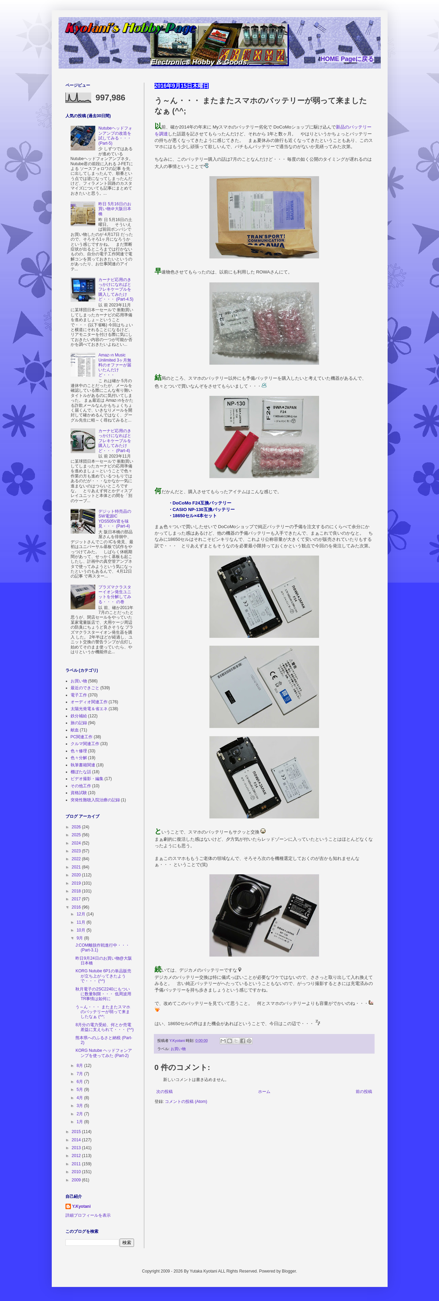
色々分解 (79, 757)
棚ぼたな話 (81, 771)
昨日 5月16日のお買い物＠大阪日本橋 (114, 209)
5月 (80, 1089)
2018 (77, 891)
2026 (77, 827)
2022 (77, 858)
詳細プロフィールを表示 (88, 1215)
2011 (77, 1164)
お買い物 (178, 1049)
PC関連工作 (82, 736)
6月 (80, 1081)
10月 (81, 930)
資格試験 (79, 792)
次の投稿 (164, 1091)
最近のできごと (85, 687)
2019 (77, 883)
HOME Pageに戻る (347, 59)
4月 (80, 1097)
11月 (81, 922)
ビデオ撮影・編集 (87, 778)
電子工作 (79, 695)
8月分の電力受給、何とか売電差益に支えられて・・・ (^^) (104, 1027)
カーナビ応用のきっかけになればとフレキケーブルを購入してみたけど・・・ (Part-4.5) (115, 289)
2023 (77, 851)
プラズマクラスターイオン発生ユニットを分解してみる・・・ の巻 (114, 594)
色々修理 (79, 751)
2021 (77, 867)
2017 (77, 899)
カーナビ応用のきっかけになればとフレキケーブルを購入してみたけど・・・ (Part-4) (114, 440)
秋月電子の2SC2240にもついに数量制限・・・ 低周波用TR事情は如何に (103, 994)
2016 (77, 907)
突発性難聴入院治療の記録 (95, 800)
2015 (77, 1131)
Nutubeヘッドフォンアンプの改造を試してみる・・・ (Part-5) (115, 135)
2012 (77, 1155)
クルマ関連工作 (85, 743)
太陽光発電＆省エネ (89, 708)
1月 (80, 1121)
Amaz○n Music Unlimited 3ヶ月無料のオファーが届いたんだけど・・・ (114, 365)
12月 (81, 914)
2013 (77, 1147)
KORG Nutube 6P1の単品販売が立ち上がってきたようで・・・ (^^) (103, 976)
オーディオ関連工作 (89, 702)
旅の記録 (79, 722)
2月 (80, 1113)
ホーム (264, 1091)
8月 (80, 1065)
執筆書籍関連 (83, 765)
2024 (77, 843)
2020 (77, 875)
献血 (75, 730)
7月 (80, 1073)
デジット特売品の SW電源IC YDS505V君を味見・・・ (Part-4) (114, 518)
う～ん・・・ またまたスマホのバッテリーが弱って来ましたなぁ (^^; (102, 1012)
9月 (80, 938)
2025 (77, 834)
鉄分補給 (79, 716)
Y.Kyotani (81, 1206)
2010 (77, 1171)
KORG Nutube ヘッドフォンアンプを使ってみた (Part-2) (103, 1053)
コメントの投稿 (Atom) (186, 1101)
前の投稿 (364, 1091)
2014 (77, 1140)
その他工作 (81, 785)
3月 (80, 1105)
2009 (77, 1180)
